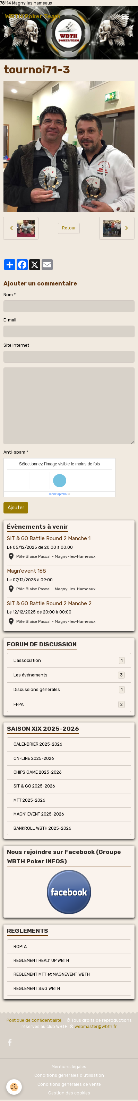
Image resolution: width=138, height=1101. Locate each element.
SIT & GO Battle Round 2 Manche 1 (48, 538)
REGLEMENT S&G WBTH (37, 988)
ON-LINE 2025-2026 (34, 758)
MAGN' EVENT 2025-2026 (39, 814)
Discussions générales (69, 689)
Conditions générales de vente (69, 1084)
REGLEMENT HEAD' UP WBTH (41, 960)
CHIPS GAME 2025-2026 (37, 772)
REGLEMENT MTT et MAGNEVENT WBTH (52, 974)
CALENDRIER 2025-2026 (38, 744)
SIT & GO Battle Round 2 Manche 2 (49, 603)
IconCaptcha (58, 494)
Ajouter (16, 508)
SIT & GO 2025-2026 (34, 786)
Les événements (69, 675)
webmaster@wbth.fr (96, 1026)
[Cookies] (14, 1087)
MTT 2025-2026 (29, 800)
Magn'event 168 (26, 571)
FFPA (69, 704)
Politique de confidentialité (34, 1020)
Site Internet (16, 345)
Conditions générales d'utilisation (69, 1075)
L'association (69, 660)
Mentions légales (69, 1066)
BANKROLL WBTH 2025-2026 (42, 828)
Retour (69, 228)
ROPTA (20, 946)
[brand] (33, 16)
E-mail (9, 320)
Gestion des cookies (69, 1093)
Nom (8, 294)
